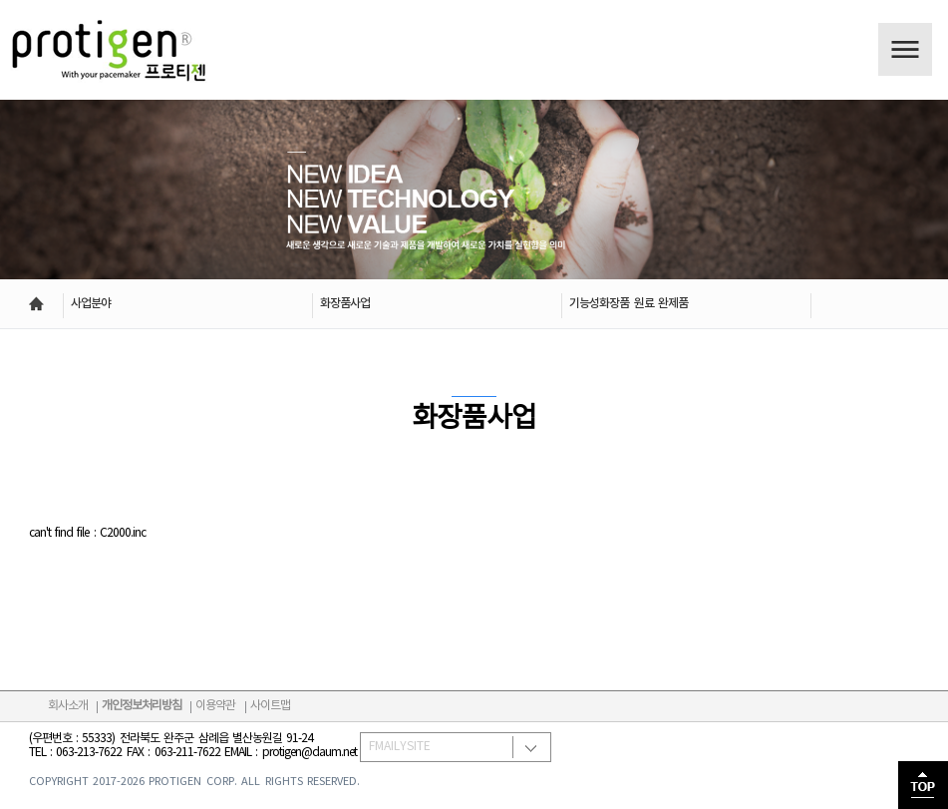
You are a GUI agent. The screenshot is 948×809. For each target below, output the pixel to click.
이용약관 (215, 705)
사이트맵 (270, 705)
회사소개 (68, 705)
